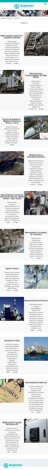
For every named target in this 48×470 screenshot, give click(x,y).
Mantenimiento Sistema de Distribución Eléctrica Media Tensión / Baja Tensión (12, 197)
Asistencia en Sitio (12, 340)
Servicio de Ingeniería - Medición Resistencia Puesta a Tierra (12, 121)
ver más (16, 63)
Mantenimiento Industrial (36, 382)
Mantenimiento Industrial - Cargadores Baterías (12, 36)
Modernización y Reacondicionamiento (36, 156)
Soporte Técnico (12, 268)
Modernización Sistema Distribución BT (12, 423)
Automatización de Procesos (36, 300)
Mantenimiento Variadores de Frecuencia (36, 233)
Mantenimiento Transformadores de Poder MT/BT (36, 75)
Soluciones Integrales (6, 18)
